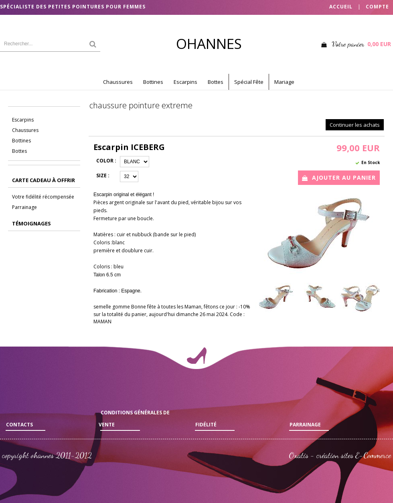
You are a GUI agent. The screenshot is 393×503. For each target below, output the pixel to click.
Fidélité (206, 424)
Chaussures (118, 81)
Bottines (153, 81)
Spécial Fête (248, 81)
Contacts (19, 424)
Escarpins (185, 81)
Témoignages (31, 223)
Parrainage (24, 207)
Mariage (284, 81)
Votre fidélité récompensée (43, 196)
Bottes (215, 81)
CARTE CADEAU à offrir (43, 180)
